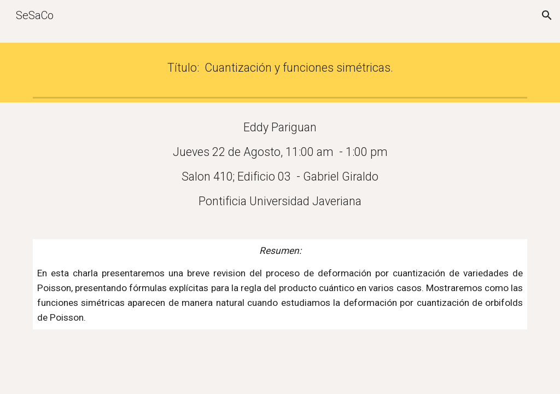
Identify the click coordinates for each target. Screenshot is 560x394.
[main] (280, 67)
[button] (547, 15)
